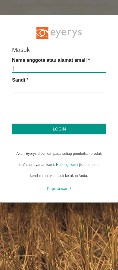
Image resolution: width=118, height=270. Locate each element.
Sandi (20, 79)
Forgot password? (59, 188)
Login (59, 129)
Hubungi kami (67, 165)
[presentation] (58, 109)
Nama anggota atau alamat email (51, 60)
